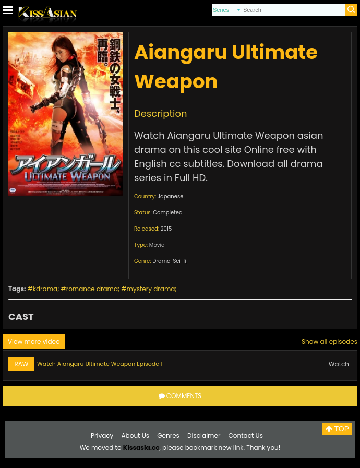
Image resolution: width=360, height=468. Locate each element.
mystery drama (151, 288)
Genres (168, 435)
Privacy (102, 435)
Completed (167, 213)
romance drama (92, 288)
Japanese (171, 196)
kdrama (45, 288)
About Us (136, 435)
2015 (166, 229)
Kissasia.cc (141, 447)
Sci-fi (179, 261)
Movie (156, 245)
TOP (337, 429)
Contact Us (246, 435)
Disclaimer (203, 435)
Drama (161, 261)
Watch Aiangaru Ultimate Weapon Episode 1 (99, 363)
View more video (34, 341)
